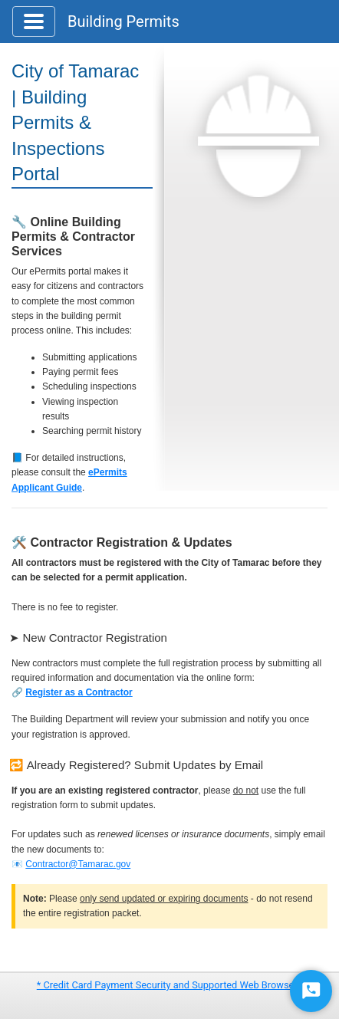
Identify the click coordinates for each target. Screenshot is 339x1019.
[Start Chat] (311, 991)
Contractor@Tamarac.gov (77, 864)
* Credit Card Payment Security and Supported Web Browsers (169, 985)
